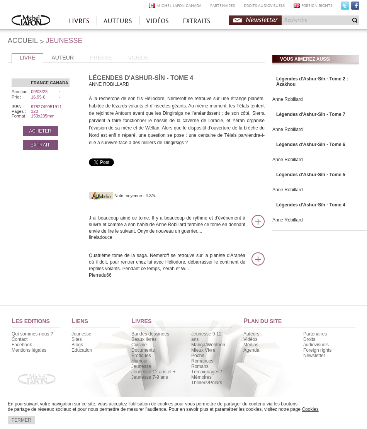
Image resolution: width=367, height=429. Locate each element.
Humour (139, 361)
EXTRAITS (197, 21)
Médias (250, 344)
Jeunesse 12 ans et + (153, 372)
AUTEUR (62, 57)
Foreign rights (317, 350)
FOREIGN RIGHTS (316, 5)
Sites (76, 339)
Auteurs (251, 334)
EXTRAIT (40, 145)
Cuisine (139, 344)
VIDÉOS (157, 21)
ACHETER (40, 131)
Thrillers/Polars (206, 382)
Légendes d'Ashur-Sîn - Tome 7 (310, 114)
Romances (202, 361)
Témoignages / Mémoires (206, 374)
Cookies (310, 409)
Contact (19, 339)
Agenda (251, 350)
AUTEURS (118, 21)
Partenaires (315, 334)
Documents (143, 350)
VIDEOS (138, 57)
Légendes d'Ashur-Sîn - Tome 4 (310, 205)
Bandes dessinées (150, 334)
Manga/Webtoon (208, 344)
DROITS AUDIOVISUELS (264, 5)
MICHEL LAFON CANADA (178, 5)
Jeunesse (81, 334)
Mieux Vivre (203, 350)
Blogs (77, 344)
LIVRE (27, 57)
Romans (200, 366)
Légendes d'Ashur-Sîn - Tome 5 (310, 174)
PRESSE (101, 57)
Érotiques (141, 355)
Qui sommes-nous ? (32, 334)
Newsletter (262, 20)
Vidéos (250, 339)
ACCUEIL (23, 40)
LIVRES (79, 21)
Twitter (345, 7)
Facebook (355, 7)
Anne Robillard (287, 99)
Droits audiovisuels (316, 342)
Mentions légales (29, 350)
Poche (197, 355)
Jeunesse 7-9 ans (149, 377)
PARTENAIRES (222, 5)
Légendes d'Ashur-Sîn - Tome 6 (310, 144)
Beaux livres (143, 339)
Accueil (31, 21)
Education (81, 350)
